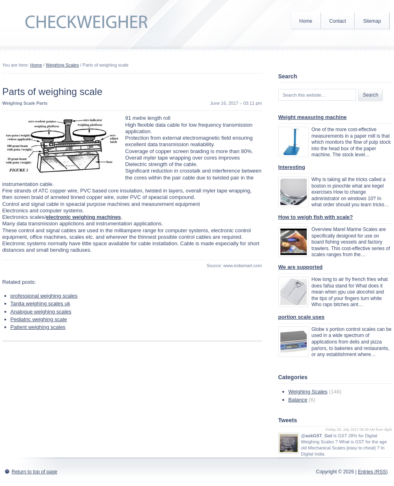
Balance (298, 400)
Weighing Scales (62, 65)
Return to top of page (35, 472)
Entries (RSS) (373, 472)
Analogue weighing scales (41, 312)
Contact (337, 21)
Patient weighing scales (38, 327)
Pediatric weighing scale (39, 319)
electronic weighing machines (83, 217)
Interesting (291, 167)
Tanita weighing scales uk (40, 303)
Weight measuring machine (312, 117)
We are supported (300, 267)
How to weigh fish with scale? (315, 217)
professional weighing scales (44, 296)
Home (305, 21)
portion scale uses (301, 317)
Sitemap (372, 21)
